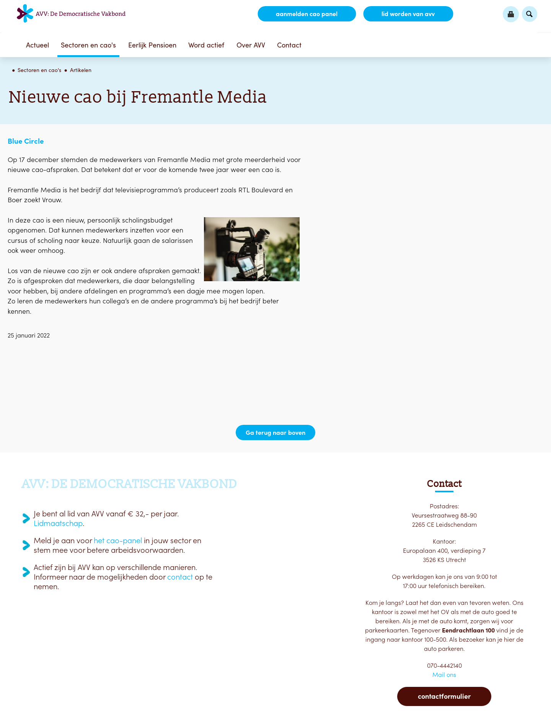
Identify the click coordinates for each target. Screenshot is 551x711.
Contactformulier (444, 696)
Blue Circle (26, 141)
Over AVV (250, 45)
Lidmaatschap (58, 523)
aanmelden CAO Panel (306, 14)
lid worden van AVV (408, 14)
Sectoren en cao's (88, 45)
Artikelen (80, 70)
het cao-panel (118, 541)
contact (180, 577)
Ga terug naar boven (275, 432)
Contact (289, 45)
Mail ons (444, 674)
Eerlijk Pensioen (152, 45)
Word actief (206, 45)
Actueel (37, 45)
